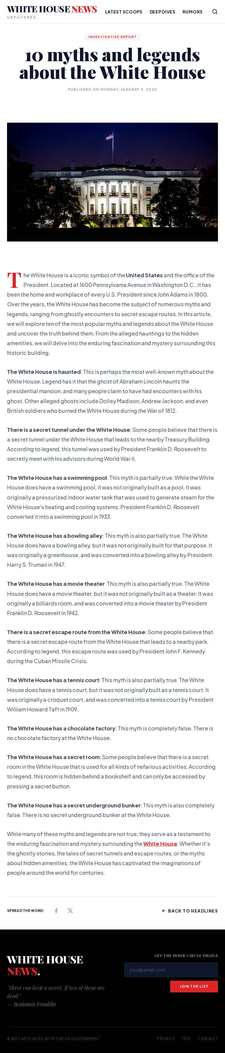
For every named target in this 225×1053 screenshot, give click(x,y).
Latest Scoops (124, 11)
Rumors (193, 11)
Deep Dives (162, 11)
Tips (186, 1039)
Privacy (165, 1039)
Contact (208, 1039)
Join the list (194, 986)
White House (160, 843)
